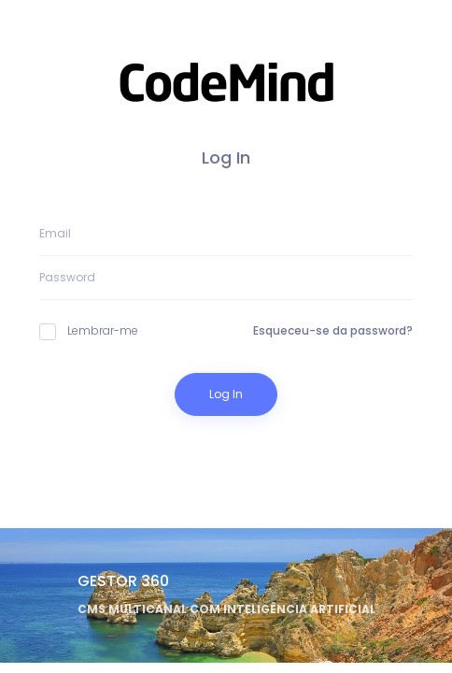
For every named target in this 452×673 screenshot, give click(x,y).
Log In (226, 394)
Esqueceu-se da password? (333, 330)
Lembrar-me (88, 330)
